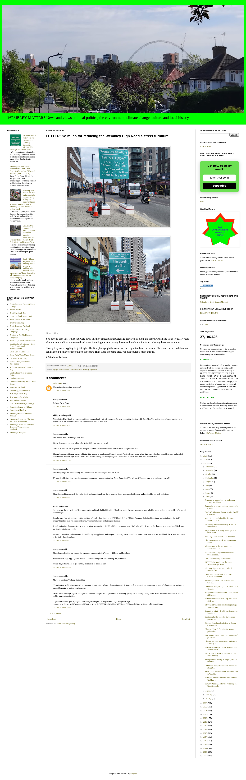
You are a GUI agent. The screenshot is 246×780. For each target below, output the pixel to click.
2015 (205, 733)
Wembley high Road (89, 369)
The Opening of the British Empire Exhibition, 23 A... (218, 547)
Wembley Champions (18, 432)
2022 (205, 707)
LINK (202, 202)
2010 (205, 752)
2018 (205, 722)
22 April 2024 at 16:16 (62, 541)
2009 (205, 756)
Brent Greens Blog (17, 323)
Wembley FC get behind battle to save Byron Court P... (219, 519)
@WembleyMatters (213, 433)
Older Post (186, 619)
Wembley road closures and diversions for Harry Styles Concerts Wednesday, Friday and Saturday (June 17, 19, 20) (22, 170)
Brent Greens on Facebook (20, 326)
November (209, 470)
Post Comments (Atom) (65, 624)
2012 (205, 744)
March (208, 691)
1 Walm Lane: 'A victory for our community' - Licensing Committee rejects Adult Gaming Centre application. (23, 142)
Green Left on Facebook (19, 352)
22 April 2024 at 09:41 (62, 425)
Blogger (133, 774)
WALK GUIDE (217, 260)
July (207, 485)
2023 (205, 703)
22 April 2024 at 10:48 (62, 460)
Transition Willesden (18, 410)
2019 (205, 718)
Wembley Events (76, 369)
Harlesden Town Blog (18, 358)
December (209, 467)
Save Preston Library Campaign (22, 404)
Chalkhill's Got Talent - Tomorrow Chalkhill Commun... (218, 575)
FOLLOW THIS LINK (209, 313)
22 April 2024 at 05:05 (62, 391)
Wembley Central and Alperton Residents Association (22, 420)
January (208, 698)
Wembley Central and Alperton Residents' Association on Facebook (22, 427)
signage (55, 369)
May (207, 493)
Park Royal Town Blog (18, 394)
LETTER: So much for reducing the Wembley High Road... (219, 563)
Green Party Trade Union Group (22, 355)
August (208, 482)
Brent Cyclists (15, 310)
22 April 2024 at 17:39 (62, 567)
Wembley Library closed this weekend (220, 536)
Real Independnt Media (19, 397)
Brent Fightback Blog (18, 313)
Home (118, 619)
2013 (205, 741)
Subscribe (219, 185)
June (207, 489)
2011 (205, 748)
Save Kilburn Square (18, 400)
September (209, 478)
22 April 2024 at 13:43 (62, 482)
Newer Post (51, 619)
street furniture (64, 369)
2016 (205, 729)
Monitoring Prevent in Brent (21, 390)
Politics (202, 289)
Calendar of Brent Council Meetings (214, 302)
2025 (205, 459)
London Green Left (17, 378)
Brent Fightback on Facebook (21, 316)
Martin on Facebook (17, 387)
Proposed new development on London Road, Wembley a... (220, 501)
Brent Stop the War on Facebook (22, 340)
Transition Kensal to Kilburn (21, 407)
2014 (205, 737)
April (207, 497)
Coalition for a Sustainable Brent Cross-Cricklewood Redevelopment (22, 346)
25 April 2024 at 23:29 (62, 608)
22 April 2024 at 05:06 (62, 407)
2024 (205, 463)
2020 (205, 714)
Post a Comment (56, 613)
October (208, 474)
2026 (205, 456)
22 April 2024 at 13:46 (62, 498)
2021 (205, 711)
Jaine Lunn (57, 383)
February (209, 694)
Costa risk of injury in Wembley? (218, 558)
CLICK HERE (205, 146)
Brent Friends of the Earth (20, 319)
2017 (205, 726)
